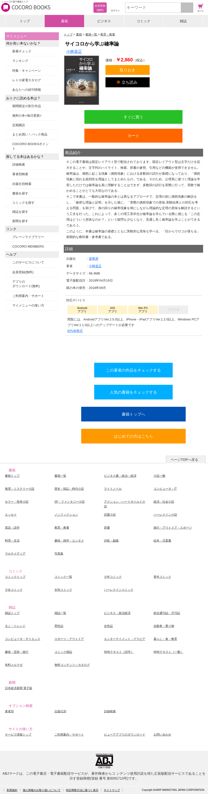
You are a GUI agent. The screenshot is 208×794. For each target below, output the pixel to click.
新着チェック (21, 51)
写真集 (58, 553)
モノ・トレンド (15, 626)
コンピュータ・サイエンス (22, 639)
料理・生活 (12, 540)
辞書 (107, 527)
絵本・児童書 (162, 540)
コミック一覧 (63, 576)
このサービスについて (28, 262)
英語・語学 (12, 527)
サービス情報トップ (18, 734)
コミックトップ (15, 576)
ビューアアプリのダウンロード (124, 734)
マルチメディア (15, 553)
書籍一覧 (60, 475)
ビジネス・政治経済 (117, 613)
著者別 (9, 711)
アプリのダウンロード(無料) (26, 284)
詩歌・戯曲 (111, 540)
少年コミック (113, 576)
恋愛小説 (110, 514)
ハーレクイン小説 (165, 514)
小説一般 (159, 475)
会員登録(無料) (23, 272)
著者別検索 (20, 174)
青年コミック (162, 576)
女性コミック (63, 589)
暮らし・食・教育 (165, 639)
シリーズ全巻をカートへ (133, 348)
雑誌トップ (12, 613)
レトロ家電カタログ (26, 80)
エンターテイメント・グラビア (124, 639)
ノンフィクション (66, 514)
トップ (25, 21)
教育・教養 (61, 527)
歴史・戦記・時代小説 (69, 488)
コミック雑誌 (63, 652)
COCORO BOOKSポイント (30, 146)
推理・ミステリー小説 (19, 488)
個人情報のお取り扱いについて (42, 790)
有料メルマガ (14, 665)
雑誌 (183, 21)
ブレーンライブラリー (28, 237)
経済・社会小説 (164, 501)
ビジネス (104, 21)
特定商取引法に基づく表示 (82, 790)
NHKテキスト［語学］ (119, 652)
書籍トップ (12, 475)
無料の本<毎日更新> (26, 115)
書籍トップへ (133, 414)
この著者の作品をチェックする (133, 370)
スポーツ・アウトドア (69, 639)
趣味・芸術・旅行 (16, 652)
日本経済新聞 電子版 (18, 688)
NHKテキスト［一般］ (168, 652)
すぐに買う (133, 117)
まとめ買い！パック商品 (29, 134)
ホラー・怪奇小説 (16, 501)
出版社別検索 (21, 184)
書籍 (64, 21)
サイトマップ (112, 790)
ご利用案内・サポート (28, 296)
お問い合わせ (162, 734)
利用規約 (12, 790)
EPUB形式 (75, 331)
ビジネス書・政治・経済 (120, 475)
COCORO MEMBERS (28, 246)
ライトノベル (113, 488)
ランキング (20, 61)
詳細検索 (18, 164)
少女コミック (14, 589)
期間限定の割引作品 (26, 106)
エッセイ (11, 514)
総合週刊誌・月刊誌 (167, 613)
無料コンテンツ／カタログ (72, 665)
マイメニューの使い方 (28, 305)
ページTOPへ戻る (184, 460)
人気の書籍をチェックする (133, 392)
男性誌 (58, 626)
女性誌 (108, 626)
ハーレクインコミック (118, 589)
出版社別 (60, 711)
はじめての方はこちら (133, 436)
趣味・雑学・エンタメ (69, 540)
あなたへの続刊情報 (26, 89)
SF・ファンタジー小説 (69, 501)
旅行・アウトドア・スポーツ (173, 527)
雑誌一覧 (60, 613)
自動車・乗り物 (164, 626)
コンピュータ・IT (165, 488)
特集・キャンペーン (26, 70)
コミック (143, 21)
